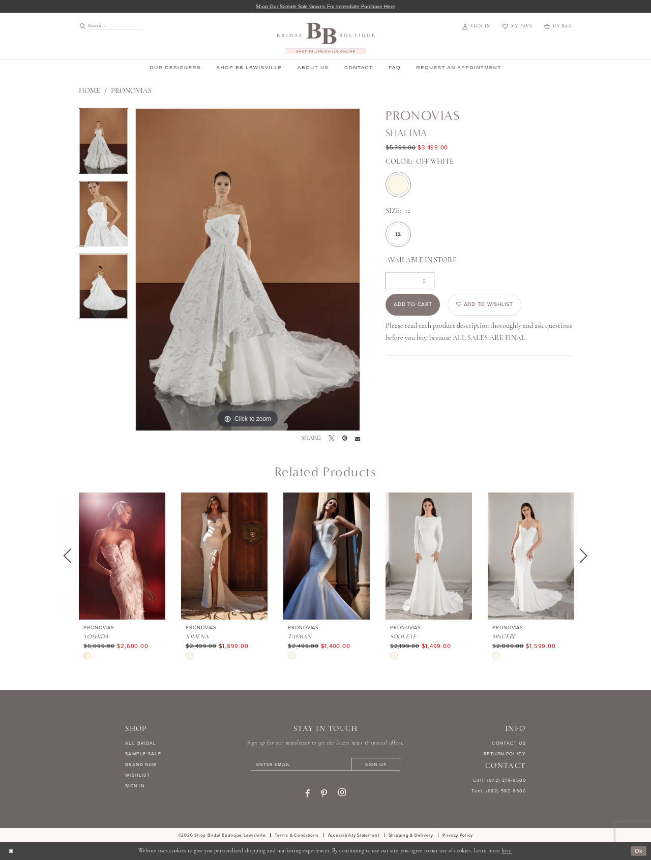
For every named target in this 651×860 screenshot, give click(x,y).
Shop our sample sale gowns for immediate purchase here (326, 6)
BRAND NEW (141, 764)
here (506, 851)
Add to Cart (413, 305)
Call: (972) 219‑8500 (499, 780)
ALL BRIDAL (141, 743)
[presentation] (122, 556)
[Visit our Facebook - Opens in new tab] (307, 793)
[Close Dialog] (11, 851)
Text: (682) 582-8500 (498, 790)
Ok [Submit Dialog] (638, 851)
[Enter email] (325, 765)
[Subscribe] (376, 765)
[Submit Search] (83, 25)
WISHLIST (137, 775)
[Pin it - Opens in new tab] (344, 439)
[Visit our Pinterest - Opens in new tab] (324, 793)
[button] (476, 27)
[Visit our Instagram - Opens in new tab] (342, 792)
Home (89, 91)
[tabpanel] (103, 144)
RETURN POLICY (505, 753)
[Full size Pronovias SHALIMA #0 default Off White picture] (248, 270)
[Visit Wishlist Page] (517, 27)
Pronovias (131, 91)
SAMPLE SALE (143, 753)
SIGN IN (135, 785)
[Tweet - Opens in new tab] (332, 439)
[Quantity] (410, 280)
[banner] (326, 38)
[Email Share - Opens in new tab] (357, 438)
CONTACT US (509, 743)
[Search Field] (111, 25)
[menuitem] (108, 25)
